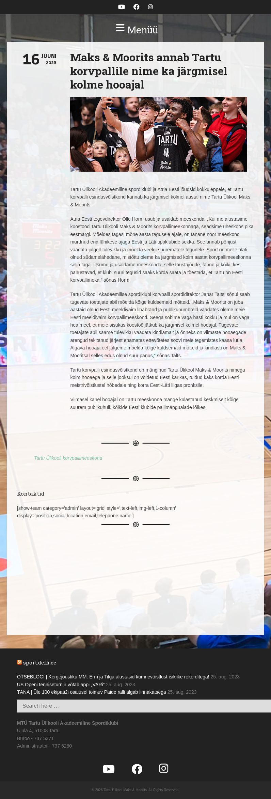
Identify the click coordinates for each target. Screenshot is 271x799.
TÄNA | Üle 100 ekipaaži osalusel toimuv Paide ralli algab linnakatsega (91, 692)
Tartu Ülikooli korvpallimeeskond (68, 458)
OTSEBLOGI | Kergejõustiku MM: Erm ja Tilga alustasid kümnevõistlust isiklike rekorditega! (113, 676)
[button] (135, 30)
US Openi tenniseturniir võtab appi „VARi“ (61, 684)
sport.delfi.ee (39, 662)
